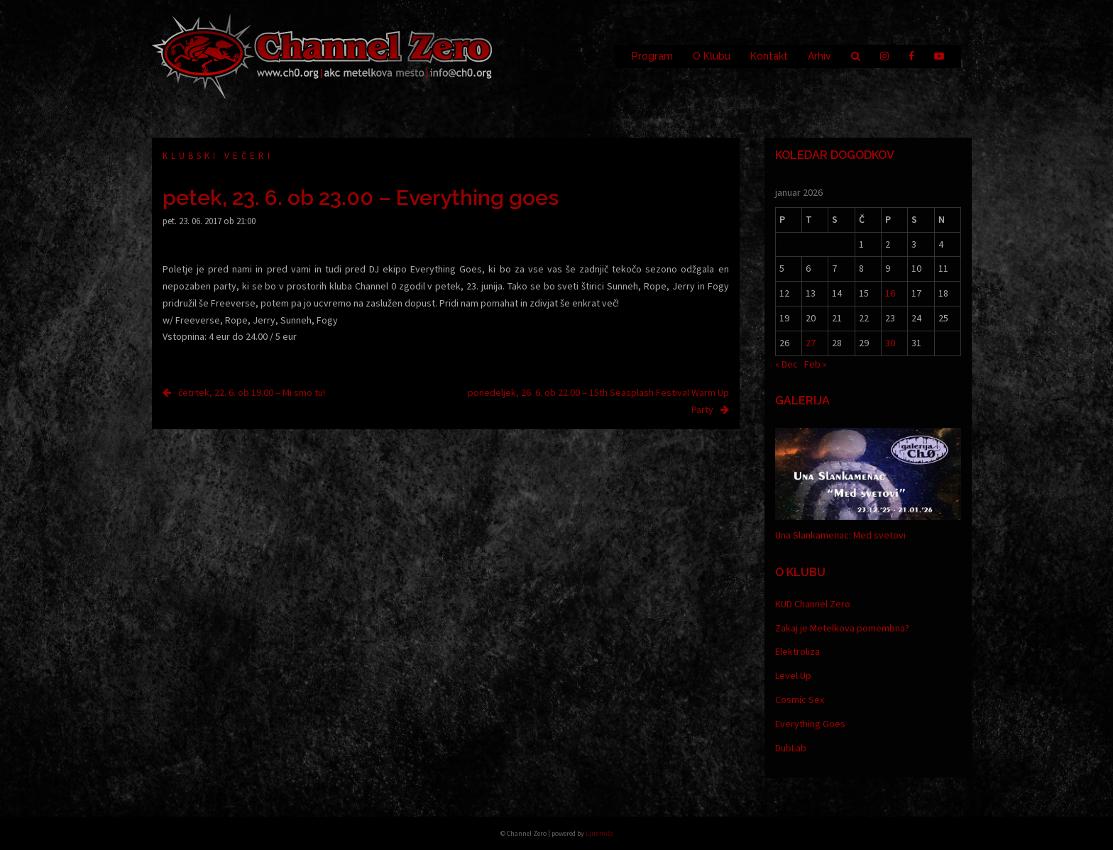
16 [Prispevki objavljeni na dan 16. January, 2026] (890, 293)
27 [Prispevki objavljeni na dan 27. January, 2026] (811, 342)
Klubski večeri (218, 156)
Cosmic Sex (799, 699)
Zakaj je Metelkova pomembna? (842, 628)
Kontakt (769, 56)
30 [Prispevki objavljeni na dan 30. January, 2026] (890, 342)
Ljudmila (599, 833)
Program (652, 56)
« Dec (786, 364)
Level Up (793, 675)
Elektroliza (797, 651)
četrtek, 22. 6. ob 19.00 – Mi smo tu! (251, 392)
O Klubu (711, 56)
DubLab (790, 747)
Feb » (815, 364)
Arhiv (819, 56)
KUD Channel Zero (812, 603)
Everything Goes (810, 723)
